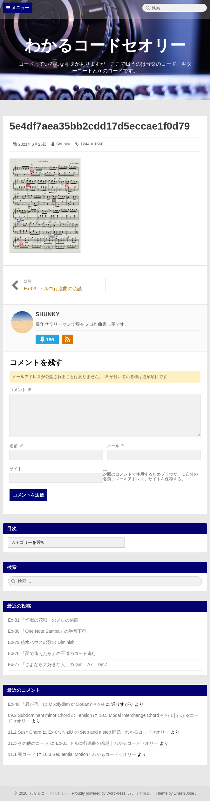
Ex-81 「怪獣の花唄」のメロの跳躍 (43, 620)
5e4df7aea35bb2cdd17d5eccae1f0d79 (100, 126)
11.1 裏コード (22, 754)
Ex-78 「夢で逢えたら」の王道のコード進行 (52, 653)
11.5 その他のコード (28, 743)
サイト (16, 468)
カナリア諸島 (139, 793)
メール (116, 446)
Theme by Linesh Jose (175, 793)
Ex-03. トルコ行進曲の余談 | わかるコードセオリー (107, 743)
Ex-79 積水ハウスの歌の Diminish (41, 642)
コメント (20, 389)
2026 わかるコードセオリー (42, 793)
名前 (16, 446)
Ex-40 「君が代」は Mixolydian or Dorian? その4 (56, 704)
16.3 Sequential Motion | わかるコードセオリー (89, 754)
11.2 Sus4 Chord (24, 732)
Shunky (63, 144)
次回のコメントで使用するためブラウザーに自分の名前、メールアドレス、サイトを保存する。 (150, 476)
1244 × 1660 (92, 144)
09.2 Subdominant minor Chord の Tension (50, 715)
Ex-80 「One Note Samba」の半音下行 (47, 631)
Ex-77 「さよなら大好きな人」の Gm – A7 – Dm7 (57, 664)
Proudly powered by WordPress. (99, 793)
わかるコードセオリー (105, 45)
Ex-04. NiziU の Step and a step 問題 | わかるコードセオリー (108, 732)
